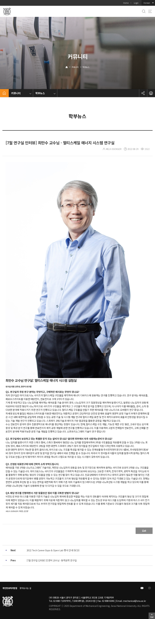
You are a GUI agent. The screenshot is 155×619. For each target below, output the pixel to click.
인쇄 (151, 93)
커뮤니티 (75, 67)
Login (136, 2)
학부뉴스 (86, 67)
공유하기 (143, 93)
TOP (152, 617)
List (144, 530)
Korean (147, 2)
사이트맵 (150, 11)
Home (125, 2)
